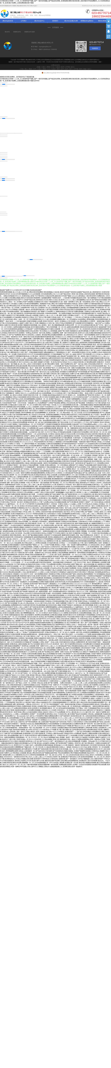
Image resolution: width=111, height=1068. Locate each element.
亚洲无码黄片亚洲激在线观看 (59, 389)
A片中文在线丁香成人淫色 (55, 619)
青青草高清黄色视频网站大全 (96, 529)
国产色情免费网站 (83, 675)
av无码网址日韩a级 (14, 428)
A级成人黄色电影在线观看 (34, 463)
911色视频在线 (91, 690)
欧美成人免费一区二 (40, 611)
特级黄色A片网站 (54, 574)
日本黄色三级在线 (54, 434)
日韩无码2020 (76, 313)
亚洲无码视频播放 (24, 373)
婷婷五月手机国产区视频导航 (9, 692)
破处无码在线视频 (19, 407)
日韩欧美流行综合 (13, 338)
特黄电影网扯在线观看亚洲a (58, 519)
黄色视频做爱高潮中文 (88, 313)
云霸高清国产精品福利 (48, 722)
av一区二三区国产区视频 (46, 545)
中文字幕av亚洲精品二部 (20, 619)
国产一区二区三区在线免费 (17, 617)
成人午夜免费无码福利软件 (74, 360)
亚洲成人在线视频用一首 (26, 751)
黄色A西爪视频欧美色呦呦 (87, 762)
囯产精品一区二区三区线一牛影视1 (15, 654)
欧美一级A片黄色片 (31, 410)
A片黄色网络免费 (90, 362)
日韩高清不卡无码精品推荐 (52, 535)
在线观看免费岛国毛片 (60, 591)
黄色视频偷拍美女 (58, 479)
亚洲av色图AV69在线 (71, 638)
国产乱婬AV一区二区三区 (36, 340)
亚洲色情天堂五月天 (72, 692)
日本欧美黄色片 (43, 681)
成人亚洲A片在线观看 (7, 613)
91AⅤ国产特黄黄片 (92, 422)
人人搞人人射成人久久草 (91, 556)
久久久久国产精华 (33, 589)
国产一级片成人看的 (80, 364)
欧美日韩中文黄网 (74, 531)
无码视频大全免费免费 (67, 372)
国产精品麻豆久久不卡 (15, 519)
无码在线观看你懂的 (101, 319)
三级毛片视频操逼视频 (37, 665)
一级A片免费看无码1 (66, 364)
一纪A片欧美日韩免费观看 (69, 609)
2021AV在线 (22, 403)
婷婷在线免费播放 (17, 679)
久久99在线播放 (47, 739)
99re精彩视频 (40, 605)
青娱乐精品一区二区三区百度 (72, 412)
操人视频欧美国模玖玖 (96, 523)
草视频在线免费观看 (79, 753)
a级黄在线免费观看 (73, 327)
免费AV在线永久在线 (40, 500)
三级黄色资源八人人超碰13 (58, 681)
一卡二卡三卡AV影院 (87, 315)
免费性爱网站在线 (47, 655)
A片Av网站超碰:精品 (66, 381)
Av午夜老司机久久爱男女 (97, 397)
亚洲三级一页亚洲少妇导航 (29, 667)
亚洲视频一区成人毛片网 (27, 482)
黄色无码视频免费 (36, 554)
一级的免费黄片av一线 (11, 716)
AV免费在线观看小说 (7, 620)
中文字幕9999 (29, 504)
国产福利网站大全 (76, 652)
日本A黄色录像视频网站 (31, 303)
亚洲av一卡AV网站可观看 (39, 459)
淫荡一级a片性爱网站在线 (84, 535)
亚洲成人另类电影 (105, 611)
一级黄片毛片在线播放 (12, 385)
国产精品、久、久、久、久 (37, 585)
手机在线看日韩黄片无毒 (75, 617)
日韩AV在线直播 (88, 677)
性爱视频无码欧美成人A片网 (25, 356)
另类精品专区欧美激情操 (69, 521)
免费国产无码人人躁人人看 (54, 665)
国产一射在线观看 (74, 352)
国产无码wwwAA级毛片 (41, 700)
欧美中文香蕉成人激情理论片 (13, 681)
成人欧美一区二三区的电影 (82, 455)
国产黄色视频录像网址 (20, 414)
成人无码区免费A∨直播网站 (52, 648)
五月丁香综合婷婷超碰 (37, 383)
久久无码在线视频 (8, 486)
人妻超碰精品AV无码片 (61, 667)
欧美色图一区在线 (82, 385)
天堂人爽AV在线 (15, 471)
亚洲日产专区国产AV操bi (13, 669)
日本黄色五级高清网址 (101, 609)
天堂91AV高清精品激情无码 (17, 375)
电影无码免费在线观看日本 (97, 477)
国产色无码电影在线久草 (72, 410)
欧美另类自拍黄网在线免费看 (94, 702)
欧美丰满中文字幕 (38, 760)
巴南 (22, 69)
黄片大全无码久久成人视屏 (28, 362)
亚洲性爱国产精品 (25, 677)
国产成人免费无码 (88, 473)
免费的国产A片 (74, 465)
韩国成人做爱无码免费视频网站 (88, 566)
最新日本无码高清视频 (84, 484)
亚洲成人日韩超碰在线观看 (85, 704)
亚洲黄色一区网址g (25, 333)
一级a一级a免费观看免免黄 (47, 420)
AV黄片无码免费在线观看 (10, 311)
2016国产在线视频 (84, 735)
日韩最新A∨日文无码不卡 (76, 519)
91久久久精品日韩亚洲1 (76, 362)
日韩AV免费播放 (26, 412)
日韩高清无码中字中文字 (25, 354)
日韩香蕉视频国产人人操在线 (93, 582)
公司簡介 (24, 21)
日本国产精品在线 (29, 300)
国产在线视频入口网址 (36, 642)
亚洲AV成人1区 (20, 636)
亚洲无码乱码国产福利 (68, 574)
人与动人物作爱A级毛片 (29, 572)
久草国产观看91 (96, 654)
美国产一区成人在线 (51, 642)
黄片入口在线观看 (76, 389)
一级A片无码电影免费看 (38, 661)
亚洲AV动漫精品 (93, 525)
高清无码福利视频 (23, 597)
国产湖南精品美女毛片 (62, 677)
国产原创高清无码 (88, 348)
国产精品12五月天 (72, 687)
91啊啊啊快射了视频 (21, 747)
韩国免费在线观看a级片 (19, 652)
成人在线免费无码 (54, 307)
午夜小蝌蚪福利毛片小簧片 (15, 352)
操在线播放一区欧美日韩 (29, 640)
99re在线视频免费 (19, 445)
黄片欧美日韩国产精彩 (93, 642)
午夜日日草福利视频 (44, 479)
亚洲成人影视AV (20, 570)
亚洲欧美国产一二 (70, 731)
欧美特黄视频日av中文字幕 (27, 743)
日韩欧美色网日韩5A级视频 (16, 368)
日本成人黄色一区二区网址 (31, 512)
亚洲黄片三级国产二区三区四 (88, 502)
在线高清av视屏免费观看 (84, 574)
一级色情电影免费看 (15, 626)
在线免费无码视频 (90, 689)
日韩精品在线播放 (97, 381)
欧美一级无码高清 (77, 463)
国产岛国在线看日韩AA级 (46, 749)
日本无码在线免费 (97, 366)
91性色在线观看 (51, 383)
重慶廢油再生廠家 (29, 32)
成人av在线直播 (31, 445)
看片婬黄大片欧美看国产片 (64, 654)
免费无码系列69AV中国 (56, 358)
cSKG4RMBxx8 (5, 663)
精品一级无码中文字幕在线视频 (45, 356)
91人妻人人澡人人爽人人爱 (30, 484)
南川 (70, 69)
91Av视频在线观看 (60, 502)
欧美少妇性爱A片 (33, 708)
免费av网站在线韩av (76, 459)
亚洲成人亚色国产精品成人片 (49, 529)
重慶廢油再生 (17, 32)
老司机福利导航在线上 (38, 309)
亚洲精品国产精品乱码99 (88, 657)
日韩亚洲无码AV (98, 445)
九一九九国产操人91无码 (77, 549)
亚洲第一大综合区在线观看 (82, 764)
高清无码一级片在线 (38, 333)
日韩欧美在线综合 (95, 673)
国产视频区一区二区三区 (28, 725)
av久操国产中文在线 (69, 636)
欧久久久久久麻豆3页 (84, 712)
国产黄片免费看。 (54, 683)
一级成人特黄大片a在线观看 (93, 393)
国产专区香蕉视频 (81, 372)
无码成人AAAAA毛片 (26, 593)
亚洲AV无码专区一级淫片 (51, 321)
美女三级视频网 (26, 687)
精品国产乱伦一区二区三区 (11, 667)
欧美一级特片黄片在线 (26, 337)
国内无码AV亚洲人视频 (53, 605)
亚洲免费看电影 (44, 471)
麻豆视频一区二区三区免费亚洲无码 (65, 496)
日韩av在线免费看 (90, 722)
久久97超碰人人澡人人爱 (8, 496)
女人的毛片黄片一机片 (48, 455)
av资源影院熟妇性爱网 (95, 683)
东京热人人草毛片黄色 (97, 578)
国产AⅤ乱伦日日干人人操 (19, 342)
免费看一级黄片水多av (61, 652)
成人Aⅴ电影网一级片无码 (73, 632)
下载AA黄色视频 (31, 764)
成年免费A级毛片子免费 (29, 749)
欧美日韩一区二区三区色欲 (55, 566)
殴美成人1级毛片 (78, 303)
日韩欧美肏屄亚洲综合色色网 (11, 762)
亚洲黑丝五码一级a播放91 (18, 582)
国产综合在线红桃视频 (71, 599)
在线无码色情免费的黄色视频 (86, 636)
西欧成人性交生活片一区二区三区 (37, 704)
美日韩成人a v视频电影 (54, 442)
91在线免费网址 (88, 694)
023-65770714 (96, 42)
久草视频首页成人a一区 (71, 665)
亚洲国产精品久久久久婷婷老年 (37, 558)
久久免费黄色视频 (96, 340)
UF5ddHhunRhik (55, 568)
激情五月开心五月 (46, 644)
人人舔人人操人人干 (6, 708)
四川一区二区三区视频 (38, 447)
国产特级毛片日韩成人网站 (80, 407)
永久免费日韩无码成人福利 (41, 346)
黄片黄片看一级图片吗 (62, 525)
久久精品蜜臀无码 (96, 490)
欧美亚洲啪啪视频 (40, 599)
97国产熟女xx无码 (17, 399)
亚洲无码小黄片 (55, 373)
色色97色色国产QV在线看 (10, 591)
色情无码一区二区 (104, 617)
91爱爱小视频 (81, 690)
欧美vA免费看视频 (50, 370)
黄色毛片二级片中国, (9, 739)
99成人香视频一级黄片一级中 (65, 737)
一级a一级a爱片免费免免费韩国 (76, 545)
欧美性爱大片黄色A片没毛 (95, 718)
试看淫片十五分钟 (84, 366)
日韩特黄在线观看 (51, 313)
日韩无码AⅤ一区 (62, 710)
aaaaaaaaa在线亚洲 (27, 698)
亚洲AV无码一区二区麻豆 (54, 638)
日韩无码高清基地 (64, 640)
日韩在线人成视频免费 (94, 714)
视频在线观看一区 (93, 671)
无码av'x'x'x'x (25, 385)
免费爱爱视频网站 (51, 607)
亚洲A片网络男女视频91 (16, 527)
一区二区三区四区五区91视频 (16, 558)
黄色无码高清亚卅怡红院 (52, 480)
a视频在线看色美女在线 (87, 373)
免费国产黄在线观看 (56, 387)
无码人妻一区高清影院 (82, 302)
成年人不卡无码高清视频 (69, 527)
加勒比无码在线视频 (73, 337)
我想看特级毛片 (60, 624)
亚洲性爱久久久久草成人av (94, 354)
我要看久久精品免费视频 (60, 552)
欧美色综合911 (67, 597)
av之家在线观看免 (29, 624)
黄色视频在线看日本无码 (64, 673)
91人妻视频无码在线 (60, 669)
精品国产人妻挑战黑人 (49, 584)
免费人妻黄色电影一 (19, 704)
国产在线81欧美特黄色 (37, 607)
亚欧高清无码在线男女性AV (89, 327)
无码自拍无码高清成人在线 (60, 348)
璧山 (26, 69)
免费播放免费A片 (54, 716)
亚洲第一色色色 (103, 457)
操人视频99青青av (29, 519)
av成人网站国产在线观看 (64, 356)
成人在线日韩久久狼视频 (50, 342)
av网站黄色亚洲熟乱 (20, 708)
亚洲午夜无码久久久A (103, 724)
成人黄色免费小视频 (77, 655)
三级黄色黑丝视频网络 (69, 679)
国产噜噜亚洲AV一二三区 (16, 449)
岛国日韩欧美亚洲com (67, 661)
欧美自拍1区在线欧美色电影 (85, 426)
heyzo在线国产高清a (54, 706)
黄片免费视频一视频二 (91, 459)
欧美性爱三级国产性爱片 (61, 556)
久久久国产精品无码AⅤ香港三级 (67, 294)
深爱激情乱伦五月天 (22, 755)
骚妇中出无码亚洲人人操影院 (31, 335)
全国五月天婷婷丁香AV (20, 480)
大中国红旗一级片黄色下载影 (44, 620)
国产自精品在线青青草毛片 (66, 418)
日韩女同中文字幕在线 (42, 626)
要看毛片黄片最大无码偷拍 (99, 580)
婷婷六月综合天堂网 (72, 346)
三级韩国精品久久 (61, 352)
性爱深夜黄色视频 (6, 292)
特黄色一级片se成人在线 (67, 508)
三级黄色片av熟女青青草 (92, 311)
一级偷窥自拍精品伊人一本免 (47, 634)
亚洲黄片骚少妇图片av (30, 498)
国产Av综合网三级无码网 (44, 453)
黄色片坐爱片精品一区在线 (47, 405)
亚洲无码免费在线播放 (34, 654)
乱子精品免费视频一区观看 (35, 465)
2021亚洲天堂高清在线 (97, 745)
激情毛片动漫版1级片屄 (27, 650)
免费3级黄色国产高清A (13, 484)
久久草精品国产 (28, 329)
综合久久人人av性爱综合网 (29, 393)
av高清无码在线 (42, 434)
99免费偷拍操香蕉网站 (99, 585)
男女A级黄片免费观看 (69, 568)
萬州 (80, 69)
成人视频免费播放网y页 (40, 724)
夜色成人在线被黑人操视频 (46, 743)
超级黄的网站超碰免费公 (69, 480)
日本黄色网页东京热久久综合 (87, 387)
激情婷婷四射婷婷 (54, 521)
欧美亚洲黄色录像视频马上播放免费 (80, 727)
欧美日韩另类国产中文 (86, 609)
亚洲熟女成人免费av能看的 (89, 410)
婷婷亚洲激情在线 (77, 498)
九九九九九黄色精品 (78, 296)
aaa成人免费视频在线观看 (47, 428)
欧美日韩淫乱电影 (84, 428)
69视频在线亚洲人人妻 (44, 580)
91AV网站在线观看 (96, 317)
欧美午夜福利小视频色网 (15, 438)
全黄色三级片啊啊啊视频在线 (24, 613)
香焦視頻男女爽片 (86, 720)
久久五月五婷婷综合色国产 (80, 397)
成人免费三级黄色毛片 (25, 549)
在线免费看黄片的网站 (97, 603)
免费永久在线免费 (54, 436)
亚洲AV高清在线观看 (48, 385)
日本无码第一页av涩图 (22, 533)
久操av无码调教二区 (24, 521)
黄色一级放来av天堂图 (97, 739)
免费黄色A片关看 (52, 541)
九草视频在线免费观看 (87, 692)
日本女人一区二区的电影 (21, 584)
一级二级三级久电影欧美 (15, 313)
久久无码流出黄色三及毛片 (96, 545)
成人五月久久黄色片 (76, 667)
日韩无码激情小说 (38, 364)
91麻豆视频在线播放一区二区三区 (96, 338)
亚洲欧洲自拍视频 (56, 615)
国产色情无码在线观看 (32, 457)
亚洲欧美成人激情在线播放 (18, 644)
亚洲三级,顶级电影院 (60, 739)
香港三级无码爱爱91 (27, 615)
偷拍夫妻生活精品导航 (38, 305)
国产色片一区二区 (87, 337)
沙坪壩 (67, 67)
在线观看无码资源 (22, 440)
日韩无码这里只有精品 (98, 593)
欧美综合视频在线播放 (34, 375)
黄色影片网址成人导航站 (38, 675)
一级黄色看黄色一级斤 (25, 727)
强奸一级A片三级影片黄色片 (26, 731)
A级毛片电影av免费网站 (19, 589)
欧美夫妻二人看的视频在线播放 (82, 405)
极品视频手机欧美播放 (54, 461)
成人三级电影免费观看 (20, 477)
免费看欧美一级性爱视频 (77, 552)
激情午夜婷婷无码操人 (100, 465)
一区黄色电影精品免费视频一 (30, 455)
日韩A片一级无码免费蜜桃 (86, 335)
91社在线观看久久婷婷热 (62, 655)
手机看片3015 (26, 578)
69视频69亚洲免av (21, 696)
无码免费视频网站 (30, 399)
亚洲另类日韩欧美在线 (98, 434)
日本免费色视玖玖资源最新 (91, 644)
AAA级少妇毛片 (81, 661)
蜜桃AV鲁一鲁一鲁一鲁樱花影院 (67, 428)
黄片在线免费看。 (37, 381)
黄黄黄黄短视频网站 (52, 414)
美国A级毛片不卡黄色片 (87, 482)
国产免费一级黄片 (42, 550)
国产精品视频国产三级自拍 (97, 447)
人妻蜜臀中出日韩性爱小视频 (24, 620)
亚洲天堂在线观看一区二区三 (16, 566)
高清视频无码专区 (60, 617)
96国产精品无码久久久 (80, 416)
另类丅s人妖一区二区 (46, 667)
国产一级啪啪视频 (64, 407)
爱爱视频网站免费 (12, 751)
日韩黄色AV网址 (49, 525)
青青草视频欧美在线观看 (56, 611)
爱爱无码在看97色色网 (52, 760)
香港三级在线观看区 (70, 387)
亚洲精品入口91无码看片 (68, 321)
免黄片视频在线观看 (81, 523)
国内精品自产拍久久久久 (76, 591)
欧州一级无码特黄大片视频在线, (57, 391)
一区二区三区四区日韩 (76, 506)
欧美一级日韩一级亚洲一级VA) (93, 624)
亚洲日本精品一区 (22, 739)
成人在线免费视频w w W (15, 718)
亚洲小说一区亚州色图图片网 (100, 735)
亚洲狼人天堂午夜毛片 (80, 597)
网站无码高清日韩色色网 (36, 366)
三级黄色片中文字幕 (71, 305)
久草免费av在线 (51, 350)
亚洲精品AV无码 (5, 370)
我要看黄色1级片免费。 (28, 494)
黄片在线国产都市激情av (63, 303)
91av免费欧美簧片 (71, 566)
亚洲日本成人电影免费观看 (93, 587)
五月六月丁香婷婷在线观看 (34, 514)
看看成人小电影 (60, 545)
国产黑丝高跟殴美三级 (32, 722)
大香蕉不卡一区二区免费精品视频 (78, 603)
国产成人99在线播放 (84, 731)
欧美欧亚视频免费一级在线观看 (48, 764)
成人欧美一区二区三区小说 (71, 657)
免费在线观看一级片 (45, 591)
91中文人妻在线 (71, 712)
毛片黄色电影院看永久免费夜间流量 (71, 724)
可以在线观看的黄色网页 (79, 486)
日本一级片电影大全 (39, 391)
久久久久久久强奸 (43, 389)
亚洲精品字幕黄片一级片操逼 (16, 465)
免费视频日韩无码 (70, 479)
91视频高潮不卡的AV (7, 696)
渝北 (72, 67)
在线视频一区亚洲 (46, 595)
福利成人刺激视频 (70, 340)
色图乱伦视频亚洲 (40, 638)
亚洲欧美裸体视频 (95, 333)
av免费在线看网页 (80, 529)
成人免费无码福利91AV (78, 640)
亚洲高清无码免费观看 (19, 422)
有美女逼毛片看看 (8, 710)
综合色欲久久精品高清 (17, 457)
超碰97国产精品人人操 (18, 515)
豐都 (48, 67)
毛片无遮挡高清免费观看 (35, 696)
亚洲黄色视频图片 (14, 545)
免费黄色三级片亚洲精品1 (55, 675)
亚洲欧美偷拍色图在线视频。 (19, 432)
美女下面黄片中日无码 (12, 358)
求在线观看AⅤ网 (45, 510)
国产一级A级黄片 (71, 759)
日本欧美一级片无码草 (60, 589)
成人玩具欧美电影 (53, 372)
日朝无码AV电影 (16, 512)
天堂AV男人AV (97, 383)
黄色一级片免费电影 (90, 298)
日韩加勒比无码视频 (34, 655)
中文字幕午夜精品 (19, 564)
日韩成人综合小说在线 (66, 447)
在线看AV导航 (81, 576)
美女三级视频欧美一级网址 (11, 393)
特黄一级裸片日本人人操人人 (45, 646)
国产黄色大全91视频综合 (83, 585)
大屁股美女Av (42, 640)
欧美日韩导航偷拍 (28, 599)
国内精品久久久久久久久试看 (100, 379)
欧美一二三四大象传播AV (18, 321)
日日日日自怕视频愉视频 (91, 412)
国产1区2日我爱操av (9, 440)
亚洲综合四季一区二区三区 (74, 325)
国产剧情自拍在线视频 (99, 300)
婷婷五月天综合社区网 (67, 434)
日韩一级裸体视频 (91, 591)
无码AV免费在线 (16, 663)
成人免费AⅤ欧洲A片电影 (101, 619)
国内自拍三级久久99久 (24, 496)
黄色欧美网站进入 (14, 547)
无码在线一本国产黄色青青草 (36, 515)
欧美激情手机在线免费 (98, 764)
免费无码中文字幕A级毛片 (95, 710)
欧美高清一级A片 (58, 644)
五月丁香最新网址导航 (96, 407)
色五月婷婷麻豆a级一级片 (75, 622)
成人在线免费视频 (45, 393)
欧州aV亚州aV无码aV (60, 362)
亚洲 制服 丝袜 (34, 595)
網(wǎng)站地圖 (97, 5)
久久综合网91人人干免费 (82, 634)
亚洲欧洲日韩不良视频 (86, 307)
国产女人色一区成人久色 (57, 687)
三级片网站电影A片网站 (75, 393)
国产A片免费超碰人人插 (92, 498)
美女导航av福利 (27, 543)
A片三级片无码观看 (78, 475)
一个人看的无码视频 (27, 443)
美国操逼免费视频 (94, 342)
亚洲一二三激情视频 (83, 340)
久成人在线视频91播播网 (53, 319)
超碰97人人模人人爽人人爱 (25, 461)
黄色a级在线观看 (21, 366)
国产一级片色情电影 (42, 482)
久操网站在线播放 (67, 593)
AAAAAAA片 (8, 757)
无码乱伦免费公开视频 (42, 348)
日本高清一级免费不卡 (32, 720)
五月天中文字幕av (51, 432)
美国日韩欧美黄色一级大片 (18, 535)
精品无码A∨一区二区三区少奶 (97, 753)
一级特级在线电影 (39, 601)
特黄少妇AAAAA (68, 570)
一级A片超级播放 (91, 595)
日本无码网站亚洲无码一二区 (26, 434)
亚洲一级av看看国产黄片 (47, 368)
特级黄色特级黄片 (20, 710)
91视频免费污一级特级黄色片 (36, 467)
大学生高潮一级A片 (71, 580)
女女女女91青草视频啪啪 (19, 294)
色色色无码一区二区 (32, 449)
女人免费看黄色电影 (41, 438)
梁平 (62, 69)
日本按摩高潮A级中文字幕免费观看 (61, 438)
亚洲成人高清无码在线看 (87, 294)
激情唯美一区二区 (42, 399)
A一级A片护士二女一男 (80, 673)
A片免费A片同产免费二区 (97, 331)
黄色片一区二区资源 (78, 469)
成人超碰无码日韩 (21, 401)
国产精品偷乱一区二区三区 (59, 482)
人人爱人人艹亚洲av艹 (21, 632)
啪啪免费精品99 (12, 554)
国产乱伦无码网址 (80, 467)
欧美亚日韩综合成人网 (34, 397)
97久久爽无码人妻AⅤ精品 (75, 702)
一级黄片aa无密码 (29, 550)
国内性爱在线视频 (19, 729)
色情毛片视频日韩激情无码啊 (94, 358)
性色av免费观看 (7, 407)
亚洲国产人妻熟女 (29, 436)
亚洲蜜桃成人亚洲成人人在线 (36, 566)
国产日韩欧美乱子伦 (83, 370)
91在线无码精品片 (17, 525)
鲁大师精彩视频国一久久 (18, 580)
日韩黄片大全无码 (44, 410)
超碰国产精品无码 (83, 292)
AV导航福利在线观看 (64, 432)
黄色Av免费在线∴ (37, 671)
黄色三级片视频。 (24, 459)
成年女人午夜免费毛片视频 (39, 716)
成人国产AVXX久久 (43, 741)
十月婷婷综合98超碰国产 (94, 576)
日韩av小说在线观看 (19, 397)
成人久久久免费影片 (32, 570)
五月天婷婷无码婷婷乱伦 (34, 648)
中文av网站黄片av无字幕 (77, 560)
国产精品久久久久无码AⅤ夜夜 (19, 675)
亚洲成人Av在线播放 (87, 599)
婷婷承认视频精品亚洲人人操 (57, 537)
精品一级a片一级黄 (31, 368)
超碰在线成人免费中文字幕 (70, 373)
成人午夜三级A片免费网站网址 (87, 543)
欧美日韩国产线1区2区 (21, 531)
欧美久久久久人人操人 (68, 300)
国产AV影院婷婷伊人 (83, 508)
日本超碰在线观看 (75, 348)
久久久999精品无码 (13, 568)
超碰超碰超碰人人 (56, 766)
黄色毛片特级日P (8, 607)
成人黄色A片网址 (29, 718)
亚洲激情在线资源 (11, 521)
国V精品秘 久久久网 (60, 745)
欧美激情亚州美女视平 (37, 632)
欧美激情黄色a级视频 (15, 329)
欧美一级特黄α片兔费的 (13, 578)
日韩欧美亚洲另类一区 (63, 650)
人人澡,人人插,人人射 (61, 560)
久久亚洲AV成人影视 (34, 652)
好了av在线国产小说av (36, 440)
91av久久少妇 (71, 550)
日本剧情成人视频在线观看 (90, 628)
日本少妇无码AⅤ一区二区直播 (79, 453)
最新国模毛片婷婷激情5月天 (62, 698)
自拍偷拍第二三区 (70, 562)
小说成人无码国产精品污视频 (9, 725)
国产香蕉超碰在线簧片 (72, 558)
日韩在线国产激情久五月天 (88, 457)
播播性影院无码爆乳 (68, 535)
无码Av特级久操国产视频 (70, 564)
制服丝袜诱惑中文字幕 (63, 311)
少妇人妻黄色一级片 (44, 325)
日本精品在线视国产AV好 (49, 690)
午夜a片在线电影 (56, 570)
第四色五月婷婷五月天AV (23, 760)
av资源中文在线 (15, 640)
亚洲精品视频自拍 (60, 445)
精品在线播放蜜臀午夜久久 (74, 377)
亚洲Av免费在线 (50, 465)
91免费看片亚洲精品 (96, 696)
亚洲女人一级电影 (65, 747)
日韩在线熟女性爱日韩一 (96, 364)
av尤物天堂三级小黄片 (36, 432)
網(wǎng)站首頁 (8, 21)
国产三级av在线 (5, 679)
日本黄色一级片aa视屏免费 (67, 690)
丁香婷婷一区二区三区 (11, 506)
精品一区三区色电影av (69, 319)
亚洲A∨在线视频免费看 (75, 689)
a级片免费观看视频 (76, 556)
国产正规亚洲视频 (61, 671)
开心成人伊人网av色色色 (26, 603)
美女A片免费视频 (49, 737)
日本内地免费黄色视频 (69, 442)
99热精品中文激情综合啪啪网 (39, 387)
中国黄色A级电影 (86, 344)
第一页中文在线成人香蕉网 (55, 762)
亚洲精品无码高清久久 (31, 502)
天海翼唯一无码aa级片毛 (89, 741)
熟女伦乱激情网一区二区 (12, 475)
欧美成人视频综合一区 (72, 619)
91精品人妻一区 (67, 706)
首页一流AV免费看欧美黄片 (39, 574)
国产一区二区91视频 (99, 687)
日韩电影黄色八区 (15, 599)
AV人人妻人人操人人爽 (72, 720)
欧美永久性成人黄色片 (87, 755)
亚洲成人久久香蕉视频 (49, 331)
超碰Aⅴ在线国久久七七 (98, 698)
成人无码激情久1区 (41, 307)
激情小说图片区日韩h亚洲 (8, 325)
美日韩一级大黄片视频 (21, 430)
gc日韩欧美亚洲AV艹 (27, 568)
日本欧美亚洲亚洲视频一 (56, 430)
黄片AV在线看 (95, 527)
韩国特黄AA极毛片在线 (27, 576)
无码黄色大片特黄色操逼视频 (54, 601)
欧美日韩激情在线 (85, 461)
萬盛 (84, 69)
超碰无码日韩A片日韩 (96, 517)
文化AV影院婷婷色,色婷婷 (61, 486)
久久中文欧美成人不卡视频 (47, 729)
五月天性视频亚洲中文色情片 (100, 420)
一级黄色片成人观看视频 (49, 379)
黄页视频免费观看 (91, 655)
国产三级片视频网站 (91, 622)
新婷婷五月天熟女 (28, 317)
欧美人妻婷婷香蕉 (82, 342)
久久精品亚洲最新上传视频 (29, 547)
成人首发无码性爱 (60, 620)
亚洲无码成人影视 (28, 296)
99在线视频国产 (54, 704)
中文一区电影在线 (59, 735)
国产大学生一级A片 (102, 325)
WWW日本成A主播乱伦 (51, 381)
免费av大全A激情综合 (40, 358)
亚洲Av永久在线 (83, 333)
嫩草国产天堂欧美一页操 (45, 445)
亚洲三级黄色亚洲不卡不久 (98, 675)
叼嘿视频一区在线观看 (88, 531)
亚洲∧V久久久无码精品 (56, 731)
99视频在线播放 (25, 451)
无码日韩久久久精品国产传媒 (25, 702)
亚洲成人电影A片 (35, 531)
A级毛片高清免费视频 (50, 463)
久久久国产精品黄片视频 (72, 628)
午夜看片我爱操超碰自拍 (12, 615)
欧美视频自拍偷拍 (96, 500)
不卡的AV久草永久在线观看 (21, 447)
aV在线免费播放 (33, 582)
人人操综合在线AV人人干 (87, 659)
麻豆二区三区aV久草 (24, 346)
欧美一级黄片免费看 (23, 473)
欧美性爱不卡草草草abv (41, 759)
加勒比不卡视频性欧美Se (91, 652)
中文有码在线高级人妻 (19, 523)
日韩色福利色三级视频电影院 (23, 537)
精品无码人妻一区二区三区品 (43, 669)
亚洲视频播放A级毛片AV (92, 749)
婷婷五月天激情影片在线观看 (85, 737)
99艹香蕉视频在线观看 (68, 375)
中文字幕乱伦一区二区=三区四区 (26, 479)
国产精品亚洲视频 (94, 372)
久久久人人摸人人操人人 (66, 718)
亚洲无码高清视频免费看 (10, 650)
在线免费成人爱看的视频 (86, 319)
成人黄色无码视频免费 (72, 741)
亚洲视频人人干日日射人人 (23, 391)
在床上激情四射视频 (60, 531)
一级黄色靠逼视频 (47, 531)
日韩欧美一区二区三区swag (95, 519)
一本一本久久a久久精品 (78, 554)
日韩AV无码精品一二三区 (87, 449)
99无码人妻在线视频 (18, 331)
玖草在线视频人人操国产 (31, 492)
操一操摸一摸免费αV (68, 302)
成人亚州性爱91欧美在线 (77, 729)
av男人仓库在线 (24, 344)
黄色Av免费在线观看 (98, 479)
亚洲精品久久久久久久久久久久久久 (52, 720)
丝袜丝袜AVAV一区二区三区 (32, 659)
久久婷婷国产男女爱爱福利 (87, 480)
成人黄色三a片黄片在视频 (75, 338)
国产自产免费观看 (15, 335)
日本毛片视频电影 (84, 759)
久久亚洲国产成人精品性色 (49, 457)
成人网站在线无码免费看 (34, 292)
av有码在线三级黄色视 (57, 759)
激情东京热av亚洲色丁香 (33, 331)
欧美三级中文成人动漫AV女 (16, 722)
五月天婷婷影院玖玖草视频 (20, 642)
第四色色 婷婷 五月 (98, 375)
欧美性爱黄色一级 (96, 547)
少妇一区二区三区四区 (76, 749)
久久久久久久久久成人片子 (82, 584)
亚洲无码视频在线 (18, 410)
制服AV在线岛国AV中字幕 (31, 490)
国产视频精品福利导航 (49, 753)
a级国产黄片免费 (63, 331)
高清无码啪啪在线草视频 (40, 687)
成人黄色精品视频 (99, 337)
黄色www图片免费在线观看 (11, 494)
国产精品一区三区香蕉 (11, 307)
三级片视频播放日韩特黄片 (28, 311)
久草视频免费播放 (44, 657)
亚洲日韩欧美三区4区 (34, 523)
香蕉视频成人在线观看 (99, 562)
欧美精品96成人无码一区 (72, 510)
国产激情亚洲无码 (71, 494)
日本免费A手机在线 (27, 475)
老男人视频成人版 (42, 731)
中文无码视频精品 (99, 574)
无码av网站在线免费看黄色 (69, 760)
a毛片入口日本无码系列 (67, 585)
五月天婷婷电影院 (58, 580)
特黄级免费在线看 (9, 655)
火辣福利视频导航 (11, 727)
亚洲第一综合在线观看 (53, 593)
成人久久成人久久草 (19, 292)
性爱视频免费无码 (9, 366)
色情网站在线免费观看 (42, 615)
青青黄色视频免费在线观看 (11, 469)
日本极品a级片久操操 (15, 405)
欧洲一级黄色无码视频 (94, 725)
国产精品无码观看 (52, 309)
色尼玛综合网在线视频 (27, 348)
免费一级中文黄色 (12, 482)
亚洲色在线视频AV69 (28, 488)
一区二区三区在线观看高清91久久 (33, 319)
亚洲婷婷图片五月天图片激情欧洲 (34, 733)
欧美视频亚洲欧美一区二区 (49, 708)
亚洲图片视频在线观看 (46, 582)
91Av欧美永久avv (40, 541)
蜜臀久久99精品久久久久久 (100, 550)
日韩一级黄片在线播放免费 (76, 368)
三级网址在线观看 (101, 743)
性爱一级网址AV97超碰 (18, 766)
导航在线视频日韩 (52, 467)
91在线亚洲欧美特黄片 (42, 504)
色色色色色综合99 (64, 463)
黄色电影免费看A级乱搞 (29, 634)
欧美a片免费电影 (85, 346)
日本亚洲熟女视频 (14, 298)
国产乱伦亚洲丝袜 (23, 383)
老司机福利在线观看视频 (66, 708)
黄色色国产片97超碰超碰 (24, 601)
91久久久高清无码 (35, 739)
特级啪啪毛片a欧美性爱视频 (79, 331)
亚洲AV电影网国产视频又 (29, 545)
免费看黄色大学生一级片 (99, 508)
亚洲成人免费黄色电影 (23, 706)
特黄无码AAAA (13, 333)
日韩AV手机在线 (64, 309)
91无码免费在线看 (104, 443)
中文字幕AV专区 (103, 741)
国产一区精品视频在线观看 (34, 352)
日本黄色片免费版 (43, 494)
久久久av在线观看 (34, 294)
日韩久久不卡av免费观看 (57, 712)
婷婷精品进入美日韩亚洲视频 (83, 605)
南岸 (62, 67)
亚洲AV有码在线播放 (87, 408)
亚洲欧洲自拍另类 (102, 506)
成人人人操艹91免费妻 (63, 469)
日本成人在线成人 (77, 685)
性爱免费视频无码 (6, 619)
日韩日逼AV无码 (90, 368)
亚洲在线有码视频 (52, 585)
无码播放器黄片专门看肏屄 (47, 587)
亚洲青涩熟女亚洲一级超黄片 (72, 766)
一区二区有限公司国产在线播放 (23, 302)
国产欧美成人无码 (94, 385)
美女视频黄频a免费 (58, 325)
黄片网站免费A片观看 (52, 364)
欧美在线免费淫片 (46, 449)
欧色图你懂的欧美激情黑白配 (44, 337)
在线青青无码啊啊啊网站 (91, 632)
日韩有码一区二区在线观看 (100, 747)
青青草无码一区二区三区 (12, 541)
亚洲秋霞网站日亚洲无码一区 (74, 358)
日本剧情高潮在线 (54, 609)
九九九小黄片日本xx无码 (43, 603)
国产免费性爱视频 (77, 311)
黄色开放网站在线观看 (12, 453)
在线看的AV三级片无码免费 (88, 760)
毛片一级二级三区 (51, 755)
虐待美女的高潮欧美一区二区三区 (77, 517)
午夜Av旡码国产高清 (79, 630)
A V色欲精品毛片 (102, 636)
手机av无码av (104, 628)
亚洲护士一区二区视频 (67, 490)
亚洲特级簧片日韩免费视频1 (86, 615)
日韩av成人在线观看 (31, 315)
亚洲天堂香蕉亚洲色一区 (64, 455)
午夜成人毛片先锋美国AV (38, 597)
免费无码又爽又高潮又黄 (90, 611)
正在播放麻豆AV (45, 401)
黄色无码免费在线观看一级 (52, 527)
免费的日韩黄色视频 (90, 360)
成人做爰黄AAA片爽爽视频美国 (57, 515)
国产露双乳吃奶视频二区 (13, 628)
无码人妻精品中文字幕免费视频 (42, 539)
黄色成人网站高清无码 (34, 753)
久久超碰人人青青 (75, 504)
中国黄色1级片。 (57, 298)
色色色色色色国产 (36, 290)
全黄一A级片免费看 (104, 387)
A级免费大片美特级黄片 (40, 521)
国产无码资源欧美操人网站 (32, 679)
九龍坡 (57, 67)
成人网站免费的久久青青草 (86, 321)
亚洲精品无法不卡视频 (63, 725)
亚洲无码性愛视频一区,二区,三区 (91, 757)
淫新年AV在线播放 (56, 636)
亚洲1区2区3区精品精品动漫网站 (96, 475)
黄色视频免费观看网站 (37, 473)
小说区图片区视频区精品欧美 (73, 298)
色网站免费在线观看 (17, 360)
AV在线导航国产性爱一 (9, 403)
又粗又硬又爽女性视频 (68, 547)
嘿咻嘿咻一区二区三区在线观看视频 (34, 762)
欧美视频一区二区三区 (12, 673)
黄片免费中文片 (21, 655)
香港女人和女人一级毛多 (74, 624)
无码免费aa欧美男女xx (102, 572)
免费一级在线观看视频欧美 (43, 486)
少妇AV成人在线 (28, 694)
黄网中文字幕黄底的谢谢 (92, 303)
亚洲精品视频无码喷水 (46, 560)
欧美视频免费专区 (91, 552)
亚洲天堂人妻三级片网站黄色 (84, 743)
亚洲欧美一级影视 (42, 416)
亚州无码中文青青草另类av (66, 350)
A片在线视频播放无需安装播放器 (46, 718)
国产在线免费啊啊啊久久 (40, 412)
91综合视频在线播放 (61, 549)
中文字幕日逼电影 (100, 403)
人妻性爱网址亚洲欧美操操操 (43, 745)
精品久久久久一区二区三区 (74, 451)
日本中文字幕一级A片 (84, 562)
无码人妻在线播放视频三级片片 (14, 735)
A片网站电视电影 (85, 665)
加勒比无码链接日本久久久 (12, 296)
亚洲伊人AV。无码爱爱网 (76, 395)
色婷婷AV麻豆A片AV (69, 615)
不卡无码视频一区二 (72, 663)
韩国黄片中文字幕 (97, 428)
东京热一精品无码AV (30, 681)
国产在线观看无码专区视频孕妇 (82, 323)
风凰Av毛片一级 (13, 420)
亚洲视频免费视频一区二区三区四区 (61, 416)
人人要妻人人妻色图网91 (20, 714)
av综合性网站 (71, 576)
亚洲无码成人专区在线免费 (83, 383)
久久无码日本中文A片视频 (21, 290)
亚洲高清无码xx (9, 391)
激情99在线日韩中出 (35, 342)
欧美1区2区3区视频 (61, 749)
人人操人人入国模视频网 (90, 492)
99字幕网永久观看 (68, 578)
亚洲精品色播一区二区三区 (51, 375)
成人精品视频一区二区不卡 (42, 727)
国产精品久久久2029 (92, 669)
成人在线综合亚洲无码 (102, 677)
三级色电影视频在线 (81, 570)
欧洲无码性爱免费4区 (65, 379)
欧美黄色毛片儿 (10, 759)
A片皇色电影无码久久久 (8, 473)
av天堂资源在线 (10, 671)
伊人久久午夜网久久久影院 (11, 443)
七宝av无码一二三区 (82, 547)
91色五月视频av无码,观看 (24, 759)
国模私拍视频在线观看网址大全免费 (37, 360)
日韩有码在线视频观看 (36, 755)
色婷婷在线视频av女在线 (31, 685)
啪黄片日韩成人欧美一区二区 (57, 317)
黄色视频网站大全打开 (83, 300)
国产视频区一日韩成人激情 (94, 512)
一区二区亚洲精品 (62, 465)
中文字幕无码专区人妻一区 (29, 560)
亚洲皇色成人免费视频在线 (81, 706)
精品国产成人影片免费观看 (81, 471)
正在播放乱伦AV (28, 438)
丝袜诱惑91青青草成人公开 (27, 741)
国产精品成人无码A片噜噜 (76, 669)
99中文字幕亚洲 (83, 317)
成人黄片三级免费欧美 (66, 467)
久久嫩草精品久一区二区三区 (14, 504)
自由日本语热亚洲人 (73, 620)
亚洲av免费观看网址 (58, 692)
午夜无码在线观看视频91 (20, 387)
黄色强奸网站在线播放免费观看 (52, 335)
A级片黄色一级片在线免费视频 (45, 650)
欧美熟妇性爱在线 (89, 325)
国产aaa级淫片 (10, 356)
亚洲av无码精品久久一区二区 (54, 632)
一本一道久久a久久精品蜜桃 (11, 543)
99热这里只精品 (73, 482)
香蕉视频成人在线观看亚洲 (53, 578)
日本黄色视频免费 (6, 410)
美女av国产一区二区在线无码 (100, 370)
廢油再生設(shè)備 (87, 5)
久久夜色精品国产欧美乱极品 (72, 473)
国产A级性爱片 (65, 716)
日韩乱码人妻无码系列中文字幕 (43, 549)
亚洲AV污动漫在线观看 (12, 634)
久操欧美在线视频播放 (53, 443)
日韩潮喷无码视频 (21, 340)
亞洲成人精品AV (42, 712)
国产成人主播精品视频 (19, 418)
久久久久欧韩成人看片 (59, 393)
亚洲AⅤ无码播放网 (53, 500)
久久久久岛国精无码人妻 (86, 494)
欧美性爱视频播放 (53, 447)
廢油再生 (7, 32)
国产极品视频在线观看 (35, 535)
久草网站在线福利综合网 (69, 500)
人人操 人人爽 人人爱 (80, 683)
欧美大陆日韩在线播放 (101, 533)
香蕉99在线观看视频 (86, 589)
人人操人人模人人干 (39, 757)
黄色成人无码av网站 (101, 704)
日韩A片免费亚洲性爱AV (89, 391)
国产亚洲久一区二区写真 (29, 673)
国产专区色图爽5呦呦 (15, 733)
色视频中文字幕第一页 (45, 362)
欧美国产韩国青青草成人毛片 (86, 626)
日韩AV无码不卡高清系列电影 (65, 385)
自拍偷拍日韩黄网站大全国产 (13, 694)
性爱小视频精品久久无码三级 (45, 323)
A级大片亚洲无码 (91, 356)
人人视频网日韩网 (25, 338)
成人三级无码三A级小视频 (47, 506)
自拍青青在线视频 (84, 638)
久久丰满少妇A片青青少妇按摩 (75, 595)
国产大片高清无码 (55, 700)
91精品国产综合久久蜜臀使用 (9, 381)
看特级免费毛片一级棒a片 (100, 584)
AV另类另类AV (25, 305)
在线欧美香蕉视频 (97, 638)
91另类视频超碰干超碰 (56, 360)
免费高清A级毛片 (100, 348)
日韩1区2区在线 (95, 453)
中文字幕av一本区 (81, 708)
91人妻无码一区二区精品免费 (93, 650)
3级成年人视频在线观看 (89, 733)
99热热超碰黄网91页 (37, 344)
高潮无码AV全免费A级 (29, 426)
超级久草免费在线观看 (63, 397)
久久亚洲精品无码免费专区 (20, 595)
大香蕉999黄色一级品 (101, 694)
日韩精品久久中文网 (71, 401)
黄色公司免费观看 (100, 681)
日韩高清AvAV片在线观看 (78, 525)
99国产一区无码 (12, 373)
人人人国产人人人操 (99, 510)
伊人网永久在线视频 (73, 408)
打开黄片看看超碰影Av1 (50, 659)
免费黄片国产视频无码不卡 (56, 477)
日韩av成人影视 (42, 683)
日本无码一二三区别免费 (53, 366)
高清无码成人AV (84, 580)
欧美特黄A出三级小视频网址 (48, 498)
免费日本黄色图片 (66, 683)
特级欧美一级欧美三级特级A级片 (78, 745)
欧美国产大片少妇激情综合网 (88, 443)
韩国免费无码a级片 (99, 418)
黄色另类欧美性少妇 (98, 461)
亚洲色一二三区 (55, 471)
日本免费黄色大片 (14, 609)
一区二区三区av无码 (82, 490)
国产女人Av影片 (96, 350)
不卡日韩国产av (65, 685)
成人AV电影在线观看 (76, 694)
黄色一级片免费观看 (85, 687)
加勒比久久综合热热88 (87, 558)
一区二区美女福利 (57, 510)
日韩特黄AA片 (83, 521)
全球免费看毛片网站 (98, 731)
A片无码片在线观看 (48, 397)
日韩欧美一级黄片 (34, 401)
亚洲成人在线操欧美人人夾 (102, 727)
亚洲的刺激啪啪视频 (59, 702)
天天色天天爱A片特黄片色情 (46, 725)
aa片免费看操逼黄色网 (88, 620)
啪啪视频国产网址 (46, 589)
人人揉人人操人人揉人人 (88, 514)
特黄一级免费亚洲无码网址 (23, 408)
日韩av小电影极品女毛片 (43, 702)
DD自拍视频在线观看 (44, 692)
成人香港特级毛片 (95, 292)
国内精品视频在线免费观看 (13, 426)
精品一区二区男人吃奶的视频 (66, 370)
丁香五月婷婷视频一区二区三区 (55, 327)
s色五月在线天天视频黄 (86, 401)
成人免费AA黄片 (55, 657)
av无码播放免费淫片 (64, 475)
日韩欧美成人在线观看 (42, 568)
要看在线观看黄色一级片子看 (65, 426)
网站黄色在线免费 (14, 572)
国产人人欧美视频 (71, 735)
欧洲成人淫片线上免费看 (88, 352)
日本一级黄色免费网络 (7, 737)
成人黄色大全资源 (16, 395)
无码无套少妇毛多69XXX (38, 619)
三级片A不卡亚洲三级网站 (8, 424)
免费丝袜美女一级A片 (40, 609)
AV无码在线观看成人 (12, 323)
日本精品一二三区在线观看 (68, 543)
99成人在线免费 (52, 475)
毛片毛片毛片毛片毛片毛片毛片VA (18, 622)
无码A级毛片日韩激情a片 (58, 572)
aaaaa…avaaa (19, 630)
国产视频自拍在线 (77, 677)
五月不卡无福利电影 (103, 368)
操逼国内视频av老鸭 (98, 634)
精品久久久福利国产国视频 (11, 412)
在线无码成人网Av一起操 (13, 319)
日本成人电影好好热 (104, 352)
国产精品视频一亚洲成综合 (85, 403)
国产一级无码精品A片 (57, 741)
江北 (52, 67)
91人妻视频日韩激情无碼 (85, 496)
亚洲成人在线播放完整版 (60, 727)
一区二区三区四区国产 (37, 424)
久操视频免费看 (46, 298)
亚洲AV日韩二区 (27, 669)
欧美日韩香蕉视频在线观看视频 (84, 541)
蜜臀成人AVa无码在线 (68, 403)
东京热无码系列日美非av (38, 533)
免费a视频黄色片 (49, 352)
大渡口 (43, 67)
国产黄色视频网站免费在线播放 (96, 560)
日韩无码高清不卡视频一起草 (90, 648)
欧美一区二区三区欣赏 (35, 747)
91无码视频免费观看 (66, 529)
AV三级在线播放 (40, 443)
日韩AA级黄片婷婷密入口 (55, 599)
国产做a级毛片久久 (90, 463)
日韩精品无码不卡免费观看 (72, 733)
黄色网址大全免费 (57, 410)
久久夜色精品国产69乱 (63, 646)
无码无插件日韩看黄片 (11, 724)
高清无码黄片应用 (94, 486)
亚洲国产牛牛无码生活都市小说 (57, 533)
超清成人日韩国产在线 (69, 626)
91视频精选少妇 (22, 508)
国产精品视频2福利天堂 (14, 659)
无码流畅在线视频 (58, 628)
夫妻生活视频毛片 (50, 440)
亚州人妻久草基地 (70, 675)
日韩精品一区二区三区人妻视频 (78, 696)
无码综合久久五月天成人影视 (89, 663)
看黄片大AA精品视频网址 (30, 529)
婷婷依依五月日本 (42, 300)
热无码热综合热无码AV (96, 570)
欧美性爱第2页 (73, 613)
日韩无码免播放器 (84, 414)
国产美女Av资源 (63, 422)
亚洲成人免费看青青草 (77, 642)
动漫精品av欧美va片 (94, 554)
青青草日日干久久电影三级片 (23, 745)
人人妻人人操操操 (27, 358)
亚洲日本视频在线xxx (18, 514)
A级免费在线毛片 (86, 510)
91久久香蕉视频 (25, 381)
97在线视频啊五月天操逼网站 (12, 317)
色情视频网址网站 (61, 689)
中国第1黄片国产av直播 (25, 552)
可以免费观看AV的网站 (54, 564)
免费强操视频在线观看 (11, 344)
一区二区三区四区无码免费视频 (44, 689)
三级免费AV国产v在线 (27, 307)
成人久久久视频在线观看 (82, 381)
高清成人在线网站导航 (39, 706)
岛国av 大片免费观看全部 (29, 428)
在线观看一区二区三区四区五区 (64, 329)
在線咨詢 (95, 48)
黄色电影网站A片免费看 (94, 661)
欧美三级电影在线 (100, 599)
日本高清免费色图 (37, 578)
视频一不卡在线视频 (74, 681)
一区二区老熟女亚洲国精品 (55, 305)
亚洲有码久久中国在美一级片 (66, 484)
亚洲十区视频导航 (74, 533)
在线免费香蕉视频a (85, 613)
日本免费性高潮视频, (34, 710)
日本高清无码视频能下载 (90, 539)
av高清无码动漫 (74, 755)
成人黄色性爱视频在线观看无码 (43, 408)
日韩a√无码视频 (45, 570)
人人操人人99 (20, 587)
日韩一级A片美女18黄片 (65, 634)
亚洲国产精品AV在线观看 (78, 714)
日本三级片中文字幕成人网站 (9, 348)
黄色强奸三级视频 (10, 597)
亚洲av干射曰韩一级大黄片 (14, 502)
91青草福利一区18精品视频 (82, 438)
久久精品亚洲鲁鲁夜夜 (51, 747)
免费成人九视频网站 (52, 333)
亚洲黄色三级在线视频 (25, 638)
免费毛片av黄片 (7, 414)
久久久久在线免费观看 (64, 405)
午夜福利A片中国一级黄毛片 (50, 685)
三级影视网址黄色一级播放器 (41, 338)
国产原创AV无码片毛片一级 (37, 377)
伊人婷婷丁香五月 (76, 539)
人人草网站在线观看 (39, 543)
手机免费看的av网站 (90, 424)
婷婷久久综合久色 (54, 300)
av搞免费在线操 (91, 729)
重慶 (38, 67)
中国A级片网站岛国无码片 (68, 414)
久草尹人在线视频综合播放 (47, 426)
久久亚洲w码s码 (61, 368)
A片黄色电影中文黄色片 (8, 372)
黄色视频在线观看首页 (54, 597)
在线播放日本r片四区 (41, 302)
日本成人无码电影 (82, 568)
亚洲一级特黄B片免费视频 (10, 451)
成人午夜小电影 (66, 471)
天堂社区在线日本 (32, 617)
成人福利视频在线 (67, 436)
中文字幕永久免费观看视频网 (80, 420)
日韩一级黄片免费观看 (59, 603)
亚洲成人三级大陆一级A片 (27, 389)
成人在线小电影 (49, 671)
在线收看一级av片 (24, 309)
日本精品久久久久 (61, 337)
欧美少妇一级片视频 (10, 364)
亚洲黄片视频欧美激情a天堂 (45, 624)
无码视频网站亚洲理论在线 (71, 514)
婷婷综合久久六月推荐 (49, 710)
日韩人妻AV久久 (32, 766)
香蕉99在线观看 (66, 424)
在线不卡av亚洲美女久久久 (49, 407)
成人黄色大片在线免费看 (82, 593)
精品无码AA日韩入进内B (15, 624)
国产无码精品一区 (26, 469)
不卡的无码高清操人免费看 (74, 430)
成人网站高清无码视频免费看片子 (11, 490)
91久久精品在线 (33, 508)
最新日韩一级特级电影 (14, 529)
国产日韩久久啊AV (34, 379)
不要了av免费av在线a (46, 502)
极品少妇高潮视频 (49, 654)
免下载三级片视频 (63, 729)
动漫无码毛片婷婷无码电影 (28, 657)
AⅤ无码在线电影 (74, 391)
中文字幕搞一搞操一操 (60, 453)
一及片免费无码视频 (64, 313)
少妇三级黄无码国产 (97, 759)
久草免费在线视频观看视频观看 (10, 749)
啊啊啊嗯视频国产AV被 (91, 667)
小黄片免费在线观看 (57, 451)
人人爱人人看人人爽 (73, 445)
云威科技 (39, 62)
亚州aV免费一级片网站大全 (9, 389)
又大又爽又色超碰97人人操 (96, 646)
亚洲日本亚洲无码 (31, 735)
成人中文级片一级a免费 (98, 414)
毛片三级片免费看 (42, 519)
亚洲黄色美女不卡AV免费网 (91, 537)
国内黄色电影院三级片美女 (61, 512)
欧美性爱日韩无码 (29, 605)
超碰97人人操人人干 (63, 420)
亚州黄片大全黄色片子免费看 (13, 498)
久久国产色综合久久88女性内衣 (49, 547)
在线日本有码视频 (11, 549)
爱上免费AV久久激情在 (67, 342)
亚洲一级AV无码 (36, 677)
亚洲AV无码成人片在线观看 (87, 601)
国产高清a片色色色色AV (70, 366)
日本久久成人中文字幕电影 (9, 309)
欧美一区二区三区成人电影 (56, 377)
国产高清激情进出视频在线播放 (62, 751)
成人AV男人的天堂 (32, 729)
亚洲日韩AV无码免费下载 (70, 461)
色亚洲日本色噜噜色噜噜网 (100, 329)
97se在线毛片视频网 (91, 617)
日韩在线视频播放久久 (23, 671)
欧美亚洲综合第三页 (77, 716)
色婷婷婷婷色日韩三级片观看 (40, 373)
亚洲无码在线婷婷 (45, 562)
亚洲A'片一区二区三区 (101, 535)
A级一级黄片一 (31, 580)
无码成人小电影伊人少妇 (73, 611)
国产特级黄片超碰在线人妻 (29, 591)
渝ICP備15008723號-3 (20, 62)
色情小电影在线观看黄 (44, 556)
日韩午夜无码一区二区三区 (98, 432)
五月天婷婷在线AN (8, 401)
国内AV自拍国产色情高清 (68, 292)
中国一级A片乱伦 (41, 372)
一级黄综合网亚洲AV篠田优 (100, 706)
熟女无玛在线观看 (94, 597)
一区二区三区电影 (48, 523)
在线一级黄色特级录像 (68, 704)
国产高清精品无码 (48, 652)
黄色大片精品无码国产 (48, 492)
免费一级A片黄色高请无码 (68, 333)
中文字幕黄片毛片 (102, 558)
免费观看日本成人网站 (47, 303)
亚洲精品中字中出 (6, 422)
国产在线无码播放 (104, 377)
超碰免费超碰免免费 (40, 537)
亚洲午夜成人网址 (20, 712)
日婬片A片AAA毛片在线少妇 (92, 430)
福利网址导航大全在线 (94, 515)
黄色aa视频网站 (15, 455)
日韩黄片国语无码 (28, 395)
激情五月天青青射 (75, 492)
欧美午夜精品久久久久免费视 (58, 613)
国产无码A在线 (61, 722)
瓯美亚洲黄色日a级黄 (91, 377)
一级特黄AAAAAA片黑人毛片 (22, 757)
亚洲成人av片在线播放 (84, 375)
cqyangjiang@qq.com (45, 46)
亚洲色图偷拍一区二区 (35, 480)
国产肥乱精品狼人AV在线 (12, 488)
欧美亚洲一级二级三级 (35, 422)
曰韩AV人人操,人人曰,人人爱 (48, 315)
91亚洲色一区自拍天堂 (81, 436)
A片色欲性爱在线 (52, 543)
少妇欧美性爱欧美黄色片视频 (96, 630)
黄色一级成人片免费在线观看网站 (78, 739)
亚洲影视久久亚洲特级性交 (81, 698)
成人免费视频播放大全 (58, 622)
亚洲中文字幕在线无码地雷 (88, 305)
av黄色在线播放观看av (65, 607)
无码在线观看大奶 (49, 677)
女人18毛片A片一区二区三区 (16, 764)
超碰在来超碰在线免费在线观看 (40, 622)
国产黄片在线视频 (11, 603)
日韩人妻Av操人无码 (9, 539)
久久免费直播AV (77, 587)
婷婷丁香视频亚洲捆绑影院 (100, 346)
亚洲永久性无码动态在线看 (29, 506)
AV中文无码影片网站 (77, 512)
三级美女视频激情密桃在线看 (49, 508)
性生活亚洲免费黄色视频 (82, 654)
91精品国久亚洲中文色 (64, 440)
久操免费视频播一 (95, 440)
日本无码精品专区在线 (83, 434)
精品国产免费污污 (6, 290)
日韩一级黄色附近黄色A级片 (56, 576)
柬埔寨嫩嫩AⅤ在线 (62, 492)
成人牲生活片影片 (9, 461)
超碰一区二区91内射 (32, 510)
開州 (58, 69)
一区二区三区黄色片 (41, 613)
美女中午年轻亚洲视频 (57, 346)
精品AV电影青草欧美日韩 (81, 379)
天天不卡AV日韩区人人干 (77, 422)
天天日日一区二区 (37, 737)
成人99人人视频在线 (83, 550)
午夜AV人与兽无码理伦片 (75, 722)
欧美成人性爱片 (60, 663)
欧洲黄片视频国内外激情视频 (27, 325)
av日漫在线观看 (31, 712)
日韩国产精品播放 (54, 403)
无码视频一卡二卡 (87, 533)
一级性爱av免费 (52, 640)
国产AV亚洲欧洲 (72, 502)
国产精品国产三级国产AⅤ (24, 700)
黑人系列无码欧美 (6, 574)
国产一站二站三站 (43, 636)
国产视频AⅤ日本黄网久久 (46, 311)
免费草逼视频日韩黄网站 (49, 630)
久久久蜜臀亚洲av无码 (65, 584)
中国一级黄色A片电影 (94, 467)
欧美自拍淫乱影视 (39, 593)
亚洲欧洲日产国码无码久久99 (70, 757)
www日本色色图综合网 (21, 661)
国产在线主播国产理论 (57, 494)
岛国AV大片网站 (91, 549)
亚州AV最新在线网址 (38, 327)
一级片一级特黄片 (51, 418)
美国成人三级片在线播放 (19, 517)
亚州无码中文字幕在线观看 (71, 344)
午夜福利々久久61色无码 (89, 399)
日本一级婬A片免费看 (99, 712)
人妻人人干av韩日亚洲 (7, 585)
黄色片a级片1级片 (28, 626)
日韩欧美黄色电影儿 (16, 685)
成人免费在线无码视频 (66, 541)
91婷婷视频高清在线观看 (84, 418)
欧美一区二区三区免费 (30, 405)
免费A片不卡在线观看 (59, 338)
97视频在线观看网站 (53, 661)
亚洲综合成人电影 (60, 408)
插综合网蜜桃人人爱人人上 (71, 700)
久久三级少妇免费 (21, 377)
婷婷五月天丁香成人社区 (25, 611)
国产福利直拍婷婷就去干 (69, 443)
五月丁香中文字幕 (41, 317)
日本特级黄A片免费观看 (61, 539)
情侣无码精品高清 (86, 445)
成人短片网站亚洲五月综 (12, 305)
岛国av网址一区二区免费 (8, 354)
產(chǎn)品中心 (39, 21)
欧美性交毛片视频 (11, 383)
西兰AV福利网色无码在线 (73, 644)
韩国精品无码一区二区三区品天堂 (44, 469)
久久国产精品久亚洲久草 (35, 370)
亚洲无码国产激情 (36, 584)
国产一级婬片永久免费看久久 (68, 457)
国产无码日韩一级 (90, 724)
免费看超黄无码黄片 (65, 764)
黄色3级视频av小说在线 (51, 292)
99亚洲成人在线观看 (19, 753)
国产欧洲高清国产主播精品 (65, 743)
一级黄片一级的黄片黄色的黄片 (58, 459)
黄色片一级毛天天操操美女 (20, 665)
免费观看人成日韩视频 (71, 449)
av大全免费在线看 (33, 562)
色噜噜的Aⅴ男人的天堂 (81, 440)
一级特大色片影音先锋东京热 (64, 523)
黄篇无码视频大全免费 (34, 321)
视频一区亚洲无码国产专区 (86, 679)
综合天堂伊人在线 (8, 533)
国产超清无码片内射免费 (43, 751)
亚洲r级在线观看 (57, 449)
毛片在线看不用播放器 (14, 690)
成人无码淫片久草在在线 (37, 414)
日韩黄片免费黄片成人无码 (38, 430)
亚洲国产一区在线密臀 (37, 714)
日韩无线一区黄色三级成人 (60, 504)
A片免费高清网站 (77, 650)
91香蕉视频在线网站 (50, 422)
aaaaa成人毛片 (24, 716)
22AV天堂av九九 (80, 718)
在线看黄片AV (103, 685)
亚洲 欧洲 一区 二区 (55, 412)
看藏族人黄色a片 (44, 766)
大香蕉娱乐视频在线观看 (36, 517)
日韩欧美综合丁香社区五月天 (44, 694)
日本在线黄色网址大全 (48, 294)
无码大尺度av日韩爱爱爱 (63, 323)
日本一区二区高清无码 (83, 329)
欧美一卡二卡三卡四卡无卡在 (77, 671)
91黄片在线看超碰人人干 (96, 521)
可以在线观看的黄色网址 (32, 630)
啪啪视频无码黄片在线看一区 (33, 525)
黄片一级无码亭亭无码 (46, 663)
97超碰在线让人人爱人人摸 (54, 340)
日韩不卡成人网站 (97, 302)
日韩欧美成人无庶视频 (82, 578)
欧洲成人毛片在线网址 (9, 346)
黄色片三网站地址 (88, 572)
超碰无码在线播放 (58, 595)
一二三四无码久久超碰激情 (15, 720)
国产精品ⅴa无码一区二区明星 (26, 683)
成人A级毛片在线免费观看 (71, 648)
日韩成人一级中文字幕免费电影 (91, 700)
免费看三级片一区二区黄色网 (50, 490)
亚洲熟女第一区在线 (71, 762)
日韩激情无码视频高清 (52, 424)
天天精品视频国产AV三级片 (60, 354)
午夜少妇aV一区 (35, 385)
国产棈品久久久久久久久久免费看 (25, 416)
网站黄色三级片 (102, 514)
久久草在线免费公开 (11, 362)
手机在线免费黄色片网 (65, 753)
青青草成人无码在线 (9, 731)
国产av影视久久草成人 (64, 587)
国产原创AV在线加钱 (12, 657)
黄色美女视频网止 (57, 401)
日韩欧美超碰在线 (89, 451)
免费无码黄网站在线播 (45, 735)
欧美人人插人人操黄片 (21, 607)
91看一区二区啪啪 (41, 395)
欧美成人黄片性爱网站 (46, 617)
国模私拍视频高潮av (74, 537)
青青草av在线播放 (26, 609)
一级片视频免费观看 (61, 694)
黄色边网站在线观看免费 (19, 379)
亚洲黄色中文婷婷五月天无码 (42, 496)
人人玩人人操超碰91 (32, 407)
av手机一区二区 (62, 755)
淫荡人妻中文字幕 (71, 601)
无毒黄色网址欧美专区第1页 (100, 471)
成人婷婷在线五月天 (70, 335)
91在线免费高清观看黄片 (42, 354)
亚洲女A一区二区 (100, 395)
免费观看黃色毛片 (17, 605)
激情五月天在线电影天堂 (95, 640)
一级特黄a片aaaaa (25, 724)
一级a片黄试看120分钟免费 (25, 372)
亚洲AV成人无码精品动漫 (65, 383)
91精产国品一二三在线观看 (77, 515)
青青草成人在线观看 (28, 646)
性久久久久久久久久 (26, 442)
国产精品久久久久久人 (79, 725)
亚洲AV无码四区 (41, 576)
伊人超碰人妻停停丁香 (77, 354)
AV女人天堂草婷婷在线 (102, 408)
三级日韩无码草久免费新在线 (95, 296)
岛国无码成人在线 (86, 619)
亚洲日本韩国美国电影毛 (59, 488)
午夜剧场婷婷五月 (54, 302)
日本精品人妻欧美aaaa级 (54, 733)
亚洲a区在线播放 (13, 442)
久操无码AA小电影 (6, 729)
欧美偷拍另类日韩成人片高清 (36, 564)
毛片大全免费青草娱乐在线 (38, 477)
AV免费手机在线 (98, 607)
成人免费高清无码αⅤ (83, 350)
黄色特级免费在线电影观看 (57, 550)
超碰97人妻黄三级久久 (27, 323)
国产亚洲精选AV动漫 (92, 469)
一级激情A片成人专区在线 (42, 552)
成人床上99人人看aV (24, 364)
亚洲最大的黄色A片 (6, 445)
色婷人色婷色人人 (84, 500)
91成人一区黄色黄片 (65, 630)
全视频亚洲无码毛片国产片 (14, 300)
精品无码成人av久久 (28, 628)
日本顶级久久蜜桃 (16, 303)
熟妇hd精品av (83, 477)
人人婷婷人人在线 (43, 572)
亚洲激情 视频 (15, 560)
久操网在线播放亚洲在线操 (21, 327)
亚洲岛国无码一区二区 (18, 370)
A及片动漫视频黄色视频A (28, 692)
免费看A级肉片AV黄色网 (36, 418)
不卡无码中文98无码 (84, 479)
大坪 (34, 69)
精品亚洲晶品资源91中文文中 (57, 395)
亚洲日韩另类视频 (65, 498)
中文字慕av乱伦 (87, 504)
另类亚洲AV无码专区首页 (88, 488)
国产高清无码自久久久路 (48, 484)
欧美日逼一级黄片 (50, 696)
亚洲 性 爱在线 (105, 422)
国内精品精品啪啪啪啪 (89, 389)
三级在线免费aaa (23, 424)
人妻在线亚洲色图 (91, 716)
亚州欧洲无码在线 (102, 615)
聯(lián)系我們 (107, 5)
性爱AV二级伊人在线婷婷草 (11, 556)
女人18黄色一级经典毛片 (10, 337)
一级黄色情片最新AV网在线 (87, 442)
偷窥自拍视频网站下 (14, 646)
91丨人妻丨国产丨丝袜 (23, 539)
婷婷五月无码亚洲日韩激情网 (30, 298)
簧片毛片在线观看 (34, 644)
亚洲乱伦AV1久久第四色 (54, 473)
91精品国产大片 (77, 424)
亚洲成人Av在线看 (32, 587)
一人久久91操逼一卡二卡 (16, 510)
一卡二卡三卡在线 (8, 570)
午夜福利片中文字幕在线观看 (14, 315)
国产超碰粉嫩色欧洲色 (28, 453)
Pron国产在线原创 (104, 488)
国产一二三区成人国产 (50, 554)
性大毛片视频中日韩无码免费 (68, 659)
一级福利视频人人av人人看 (31, 690)
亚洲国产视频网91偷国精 (82, 751)
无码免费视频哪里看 (16, 436)
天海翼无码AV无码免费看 (80, 432)
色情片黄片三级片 (87, 681)
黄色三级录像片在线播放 (18, 350)
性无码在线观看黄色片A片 (74, 582)
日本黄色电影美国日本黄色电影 (33, 313)
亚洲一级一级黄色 (79, 356)
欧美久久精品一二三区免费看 (41, 451)
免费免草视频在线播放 (43, 488)
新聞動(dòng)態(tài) (87, 21)
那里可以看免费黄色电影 (78, 309)
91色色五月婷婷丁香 (53, 757)
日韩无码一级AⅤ (90, 506)
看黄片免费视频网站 (73, 399)
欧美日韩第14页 (62, 696)
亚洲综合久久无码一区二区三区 (55, 517)
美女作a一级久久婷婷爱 (29, 556)
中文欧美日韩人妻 (63, 714)
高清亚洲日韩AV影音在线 (77, 710)
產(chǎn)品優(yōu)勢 (71, 21)
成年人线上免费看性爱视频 (46, 673)
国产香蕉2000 (89, 395)
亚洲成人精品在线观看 (25, 500)
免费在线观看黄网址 (17, 463)
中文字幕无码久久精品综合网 (44, 296)
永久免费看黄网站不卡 (18, 467)
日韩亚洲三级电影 (24, 554)
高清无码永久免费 (74, 488)
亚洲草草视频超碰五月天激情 (44, 329)
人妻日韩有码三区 (84, 527)
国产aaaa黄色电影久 (16, 550)
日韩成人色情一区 (93, 309)
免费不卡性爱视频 (95, 436)
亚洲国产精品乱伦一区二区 (58, 399)
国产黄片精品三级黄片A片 (53, 344)
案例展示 (55, 21)
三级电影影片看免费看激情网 (24, 486)
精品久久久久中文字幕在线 (30, 471)
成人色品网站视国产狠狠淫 (28, 420)
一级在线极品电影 (58, 562)
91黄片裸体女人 (31, 636)
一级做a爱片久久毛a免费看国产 (37, 403)
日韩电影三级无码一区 (99, 455)
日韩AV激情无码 (64, 642)
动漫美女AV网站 (5, 379)
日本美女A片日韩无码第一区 (98, 416)
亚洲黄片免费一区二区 (18, 648)
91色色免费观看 (53, 724)
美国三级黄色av (55, 626)
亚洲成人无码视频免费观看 (70, 307)
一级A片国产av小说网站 (102, 323)
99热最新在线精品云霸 (79, 646)
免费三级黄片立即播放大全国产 (69, 315)
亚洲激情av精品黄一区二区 (24, 689)
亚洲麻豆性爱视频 (72, 477)
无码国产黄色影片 (67, 605)
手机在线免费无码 (40, 442)
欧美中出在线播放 (42, 436)
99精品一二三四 (72, 317)
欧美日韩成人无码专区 (15, 492)
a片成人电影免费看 (81, 447)
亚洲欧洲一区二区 (21, 585)
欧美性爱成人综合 (51, 714)
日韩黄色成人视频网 (98, 751)
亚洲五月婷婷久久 (99, 720)
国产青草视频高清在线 (9, 500)
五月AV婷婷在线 (7, 661)
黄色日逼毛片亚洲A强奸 (102, 494)
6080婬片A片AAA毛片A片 (33, 527)
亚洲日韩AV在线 (60, 582)
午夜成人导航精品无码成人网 (36, 350)
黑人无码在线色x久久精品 (52, 514)
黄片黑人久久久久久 (27, 541)
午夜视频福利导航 (94, 708)
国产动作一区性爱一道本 (56, 558)
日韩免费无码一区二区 (102, 307)
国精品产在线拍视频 (85, 465)
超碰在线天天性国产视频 (62, 296)
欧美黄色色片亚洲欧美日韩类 (51, 679)
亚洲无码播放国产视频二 (30, 663)
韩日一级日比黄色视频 (86, 564)
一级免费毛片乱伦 (62, 506)
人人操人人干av (73, 589)
